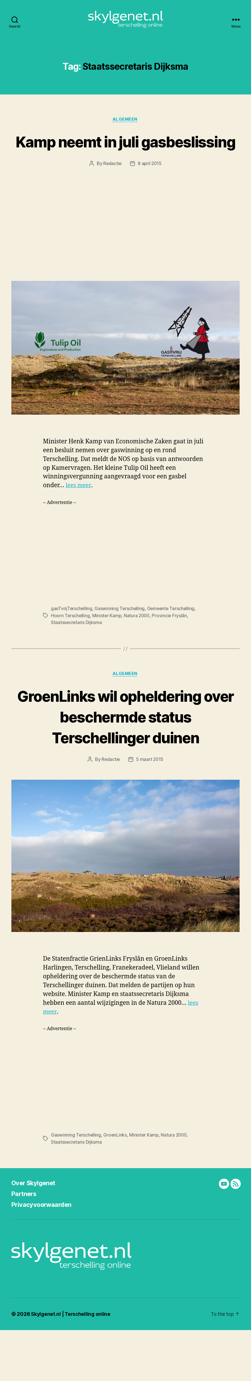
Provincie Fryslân (171, 645)
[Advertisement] (125, 254)
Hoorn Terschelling (70, 645)
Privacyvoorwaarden (44, 1255)
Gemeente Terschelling (172, 638)
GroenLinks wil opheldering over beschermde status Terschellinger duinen (125, 757)
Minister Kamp (108, 645)
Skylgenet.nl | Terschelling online (72, 1365)
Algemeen (125, 128)
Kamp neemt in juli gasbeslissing (125, 160)
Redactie (112, 193)
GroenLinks (115, 1186)
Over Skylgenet (36, 1234)
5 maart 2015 (150, 810)
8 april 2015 (150, 193)
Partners (25, 1244)
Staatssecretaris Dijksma (76, 652)
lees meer (79, 515)
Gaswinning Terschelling (120, 638)
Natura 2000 (138, 645)
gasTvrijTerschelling (72, 638)
